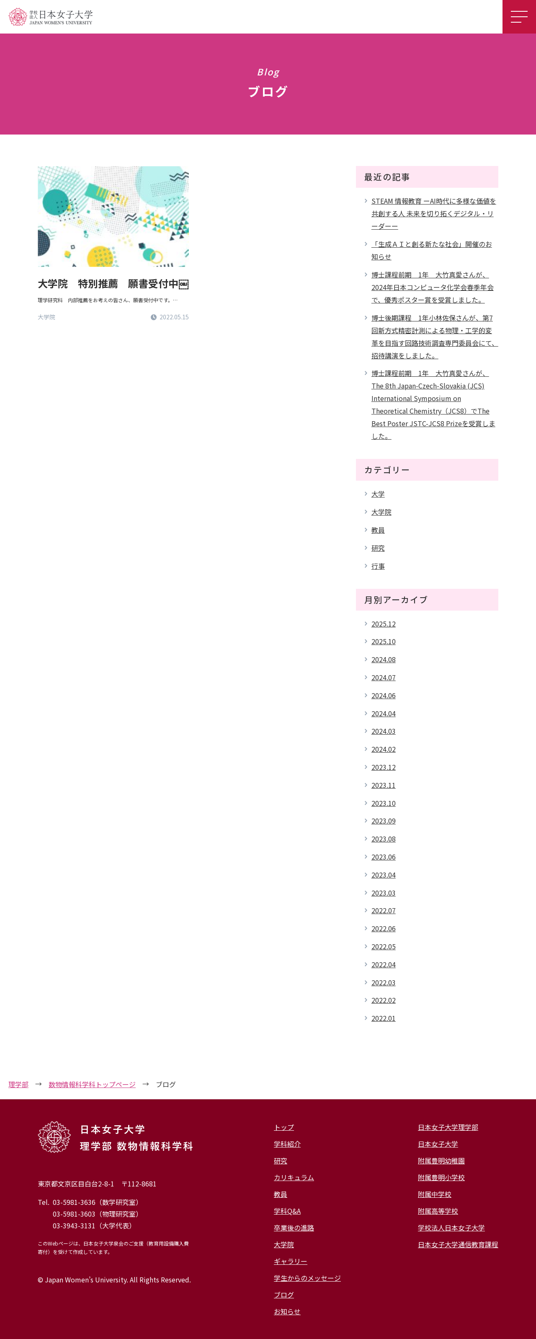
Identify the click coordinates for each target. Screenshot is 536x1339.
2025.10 (383, 641)
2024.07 (383, 677)
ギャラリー (290, 1261)
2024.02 (383, 749)
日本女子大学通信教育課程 (458, 1244)
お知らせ (287, 1311)
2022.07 (383, 910)
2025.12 (383, 624)
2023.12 (383, 767)
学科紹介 (287, 1144)
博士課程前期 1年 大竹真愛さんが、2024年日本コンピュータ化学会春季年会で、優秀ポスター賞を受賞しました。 (432, 287)
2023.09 (383, 821)
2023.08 (383, 839)
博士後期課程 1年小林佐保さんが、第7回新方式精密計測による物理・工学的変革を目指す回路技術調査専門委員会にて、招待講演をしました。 (434, 336)
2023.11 (383, 785)
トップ (284, 1127)
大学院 (381, 512)
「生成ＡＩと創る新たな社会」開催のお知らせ (431, 250)
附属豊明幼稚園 (441, 1160)
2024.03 (383, 731)
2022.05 (383, 946)
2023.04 (383, 875)
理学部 (18, 1084)
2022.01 (383, 1018)
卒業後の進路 (294, 1227)
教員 (378, 530)
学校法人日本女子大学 (451, 1227)
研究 (378, 548)
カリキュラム (294, 1177)
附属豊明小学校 (441, 1177)
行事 (378, 566)
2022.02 (383, 1000)
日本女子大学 (438, 1144)
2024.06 (383, 695)
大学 (378, 494)
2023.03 (383, 893)
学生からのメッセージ (307, 1278)
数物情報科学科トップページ (92, 1084)
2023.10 (383, 803)
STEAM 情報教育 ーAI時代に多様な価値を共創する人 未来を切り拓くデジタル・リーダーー (433, 213)
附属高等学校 (438, 1211)
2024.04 (383, 713)
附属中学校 (434, 1194)
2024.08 (383, 659)
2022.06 (383, 928)
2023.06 (383, 857)
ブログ (284, 1295)
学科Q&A (287, 1211)
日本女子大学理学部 (448, 1127)
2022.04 (383, 964)
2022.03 (383, 982)
